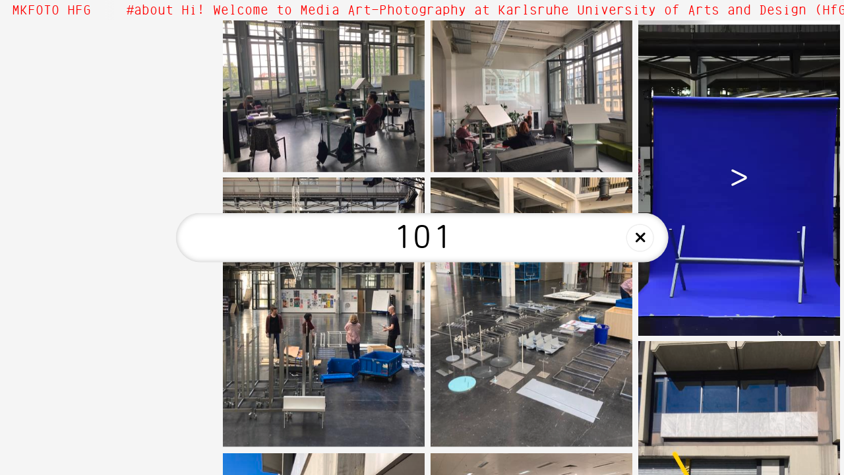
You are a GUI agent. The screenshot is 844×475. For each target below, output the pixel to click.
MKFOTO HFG (51, 10)
